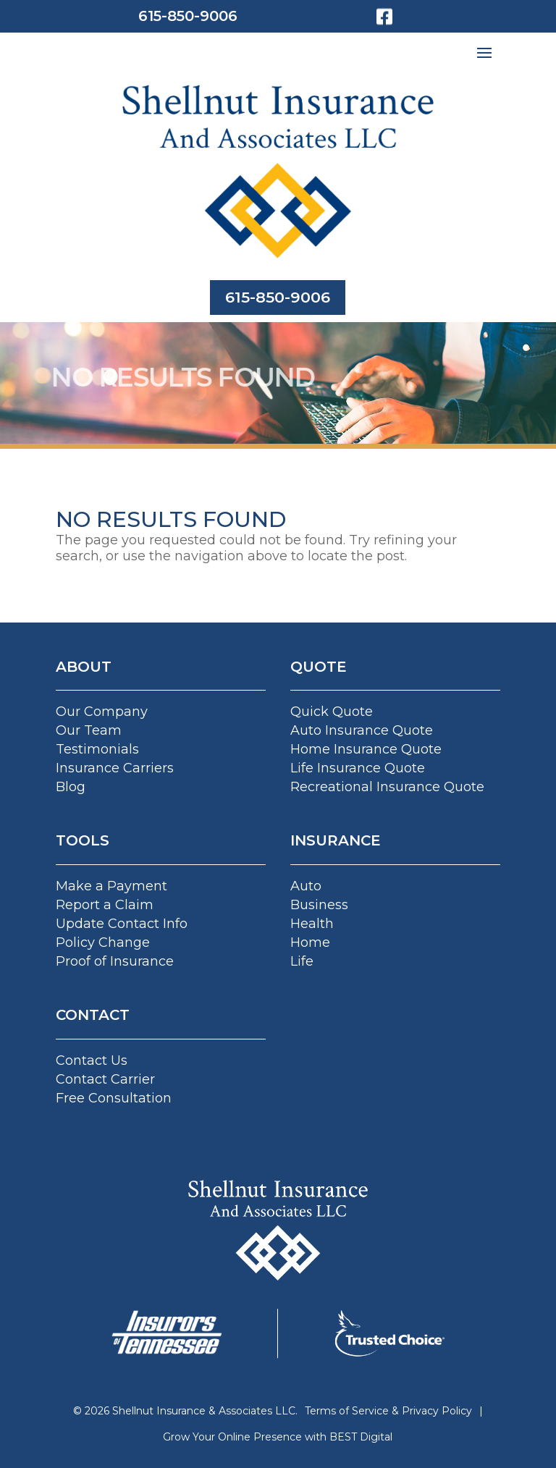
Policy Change (103, 942)
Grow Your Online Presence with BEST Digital (277, 1436)
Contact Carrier (105, 1079)
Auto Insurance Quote (361, 730)
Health (312, 924)
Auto (305, 886)
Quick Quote (331, 712)
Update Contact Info (122, 924)
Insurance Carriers (115, 768)
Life (301, 961)
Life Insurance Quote (357, 768)
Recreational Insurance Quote (387, 787)
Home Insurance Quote (366, 749)
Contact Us (91, 1060)
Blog (70, 787)
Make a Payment (111, 886)
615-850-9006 (187, 16)
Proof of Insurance (115, 961)
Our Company (102, 712)
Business (319, 905)
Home (310, 942)
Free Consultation (114, 1098)
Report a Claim (104, 905)
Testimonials (97, 749)
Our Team (89, 730)
